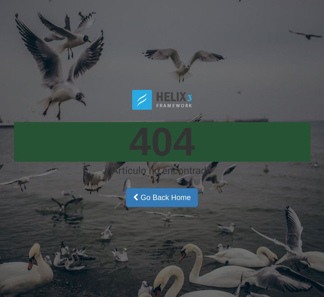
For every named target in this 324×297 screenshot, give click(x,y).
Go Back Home (162, 197)
